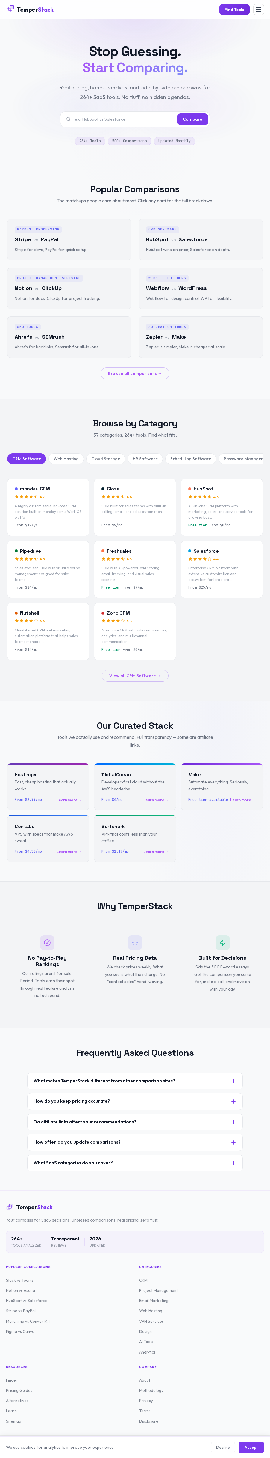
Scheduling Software (190, 458)
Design (145, 1331)
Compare (192, 119)
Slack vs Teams (20, 1280)
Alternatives (17, 1400)
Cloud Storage (105, 458)
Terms (145, 1410)
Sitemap (13, 1421)
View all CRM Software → (135, 675)
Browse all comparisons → (135, 373)
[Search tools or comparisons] (124, 119)
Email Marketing (154, 1300)
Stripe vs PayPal (21, 1310)
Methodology (151, 1390)
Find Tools (234, 9)
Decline (223, 1447)
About (144, 1380)
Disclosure (148, 1421)
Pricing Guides (19, 1390)
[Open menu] (258, 9)
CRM (143, 1280)
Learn (11, 1410)
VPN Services (151, 1321)
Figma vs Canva (20, 1331)
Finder (12, 1380)
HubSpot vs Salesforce (27, 1300)
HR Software (145, 458)
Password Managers (244, 458)
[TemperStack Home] (30, 9)
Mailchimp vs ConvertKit (28, 1321)
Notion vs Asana (20, 1290)
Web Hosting (66, 458)
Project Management (158, 1290)
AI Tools (146, 1341)
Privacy (146, 1400)
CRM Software (26, 458)
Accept (251, 1447)
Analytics (147, 1352)
